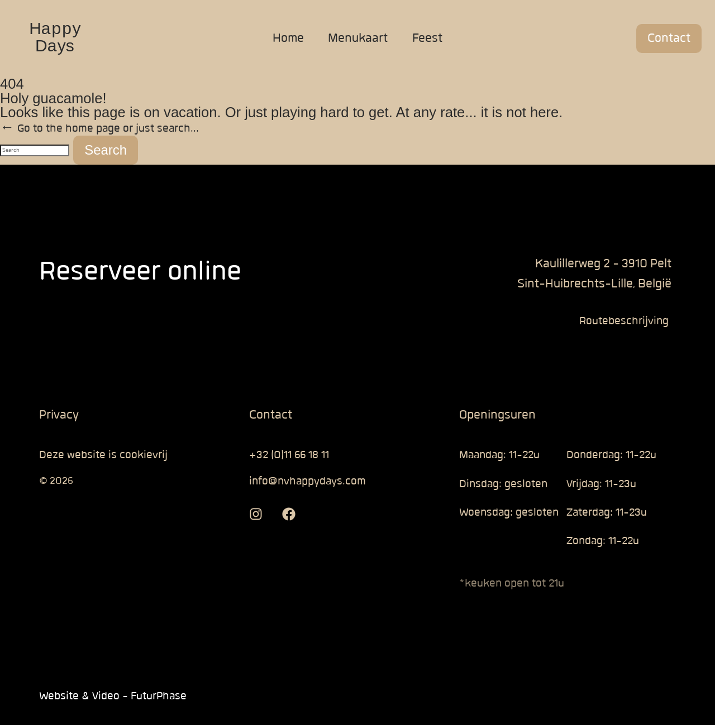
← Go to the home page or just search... (99, 129)
